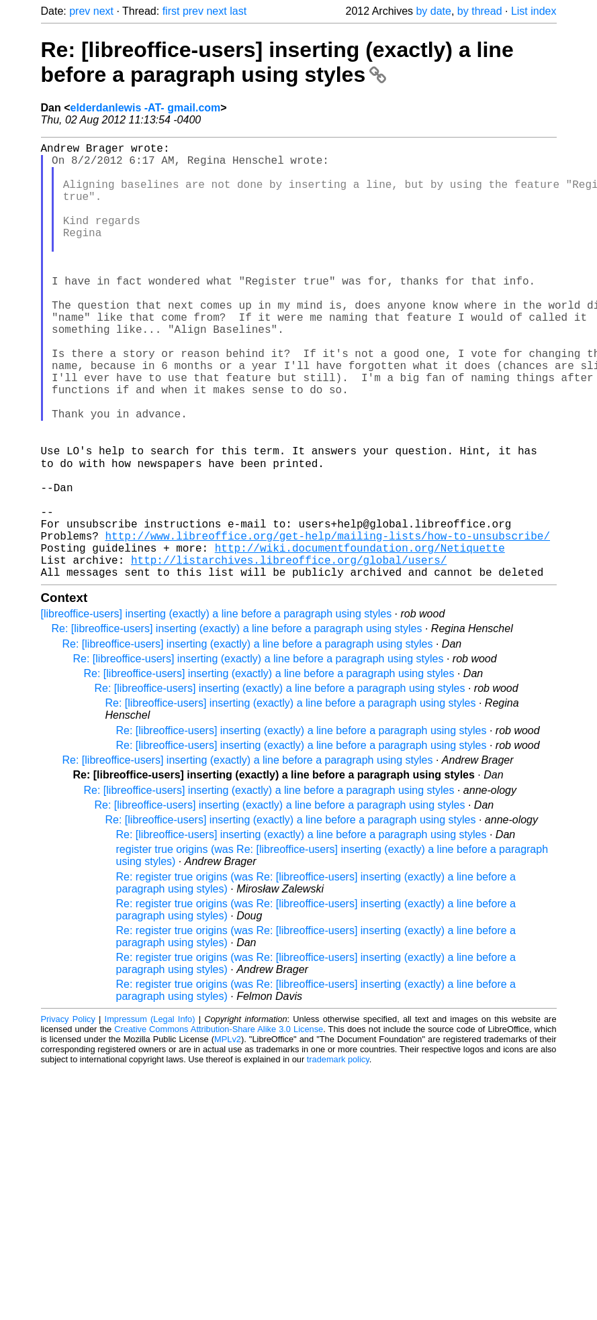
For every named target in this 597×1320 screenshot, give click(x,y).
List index (534, 11)
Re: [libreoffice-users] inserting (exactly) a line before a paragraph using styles (277, 62)
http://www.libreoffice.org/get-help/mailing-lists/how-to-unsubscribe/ (327, 622)
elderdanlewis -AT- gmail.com (146, 107)
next (103, 11)
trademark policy (338, 1155)
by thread (479, 11)
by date (433, 11)
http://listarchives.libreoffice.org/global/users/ (289, 652)
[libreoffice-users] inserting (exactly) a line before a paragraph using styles (216, 709)
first (171, 11)
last (238, 11)
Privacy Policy (68, 1114)
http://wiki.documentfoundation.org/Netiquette (360, 637)
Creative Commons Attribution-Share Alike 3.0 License (218, 1124)
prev (79, 11)
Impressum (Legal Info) (150, 1114)
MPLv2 (227, 1134)
